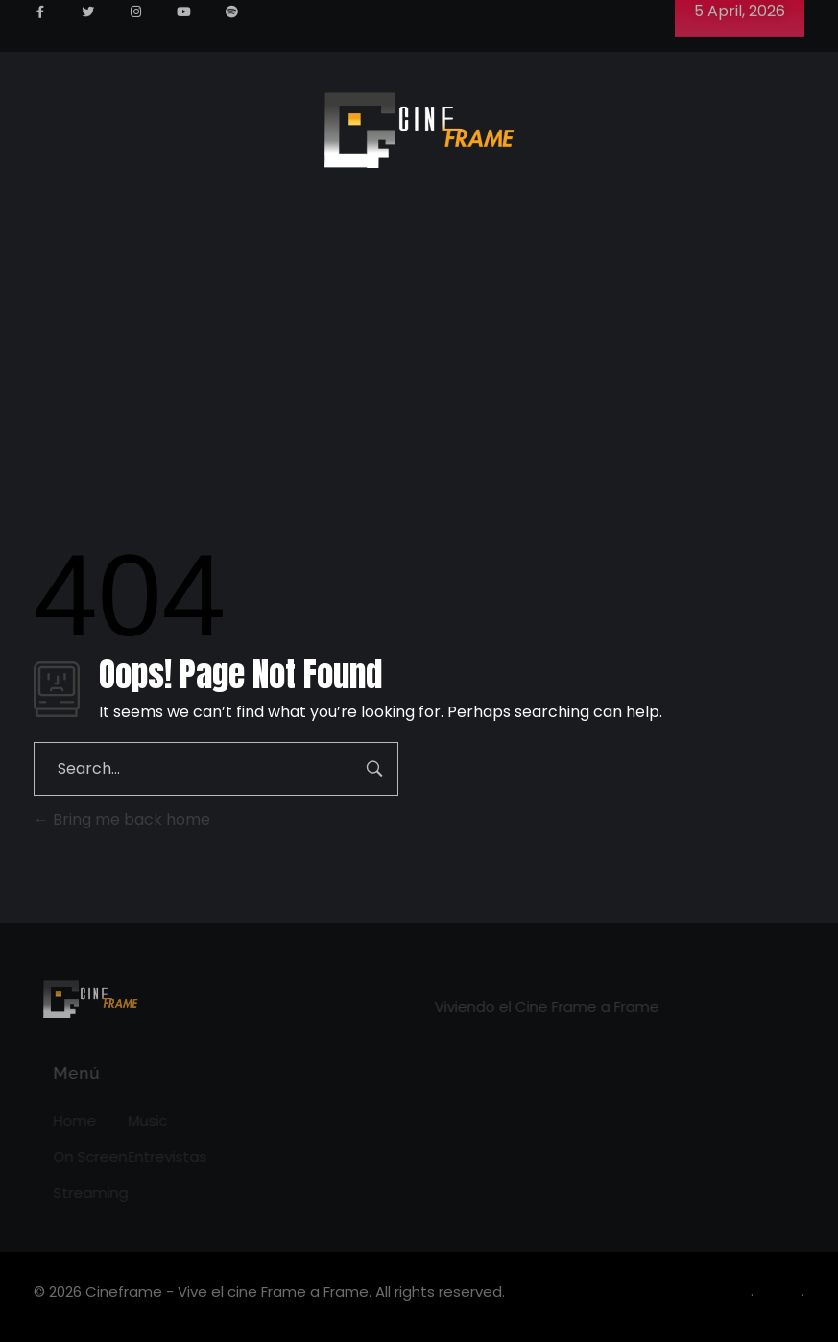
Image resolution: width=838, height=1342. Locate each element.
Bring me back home (122, 819)
